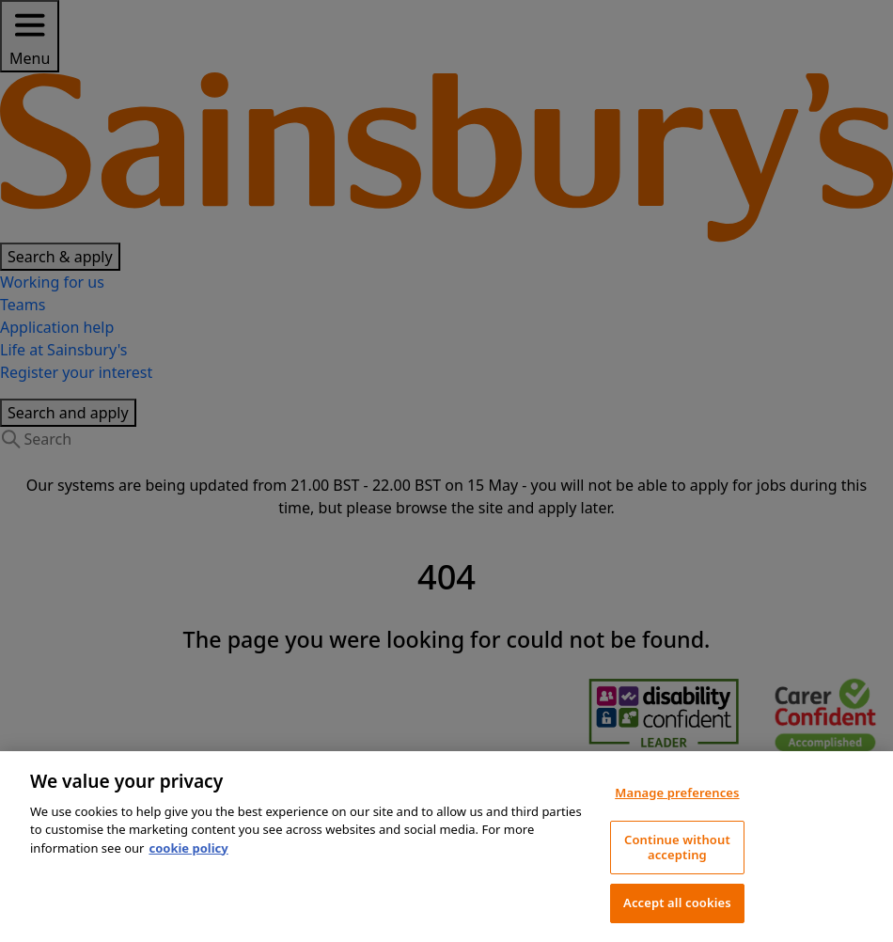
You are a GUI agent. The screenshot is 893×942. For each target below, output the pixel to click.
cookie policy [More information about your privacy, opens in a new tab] (188, 848)
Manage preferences (677, 792)
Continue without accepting (677, 847)
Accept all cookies (677, 902)
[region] (446, 846)
